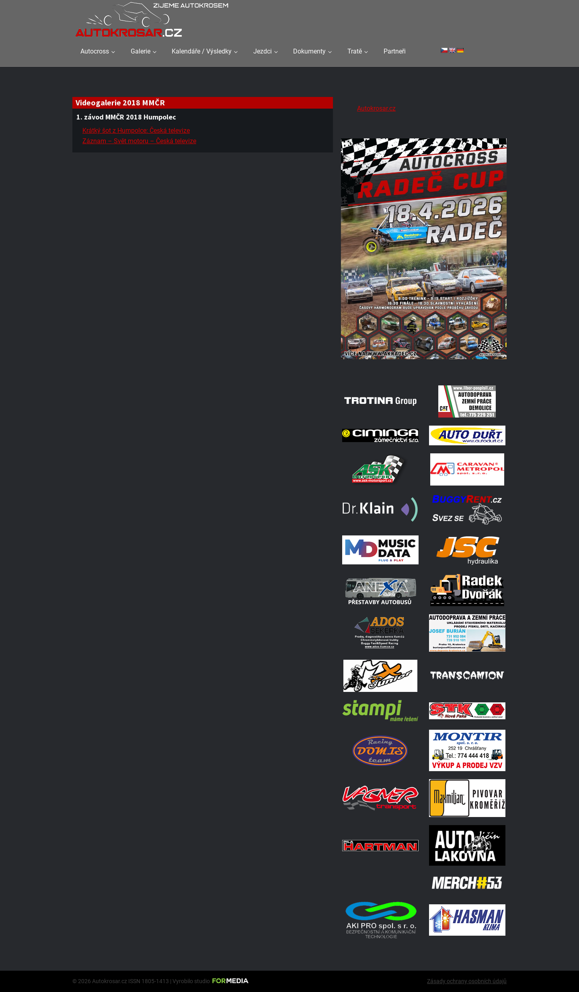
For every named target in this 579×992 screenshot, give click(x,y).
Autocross (94, 51)
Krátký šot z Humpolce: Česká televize (136, 130)
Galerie (140, 51)
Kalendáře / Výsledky (202, 51)
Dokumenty (309, 51)
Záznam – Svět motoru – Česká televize (139, 141)
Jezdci (262, 51)
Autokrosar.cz (376, 108)
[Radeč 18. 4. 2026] (424, 367)
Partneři (395, 51)
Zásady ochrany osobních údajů (467, 981)
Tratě (354, 51)
